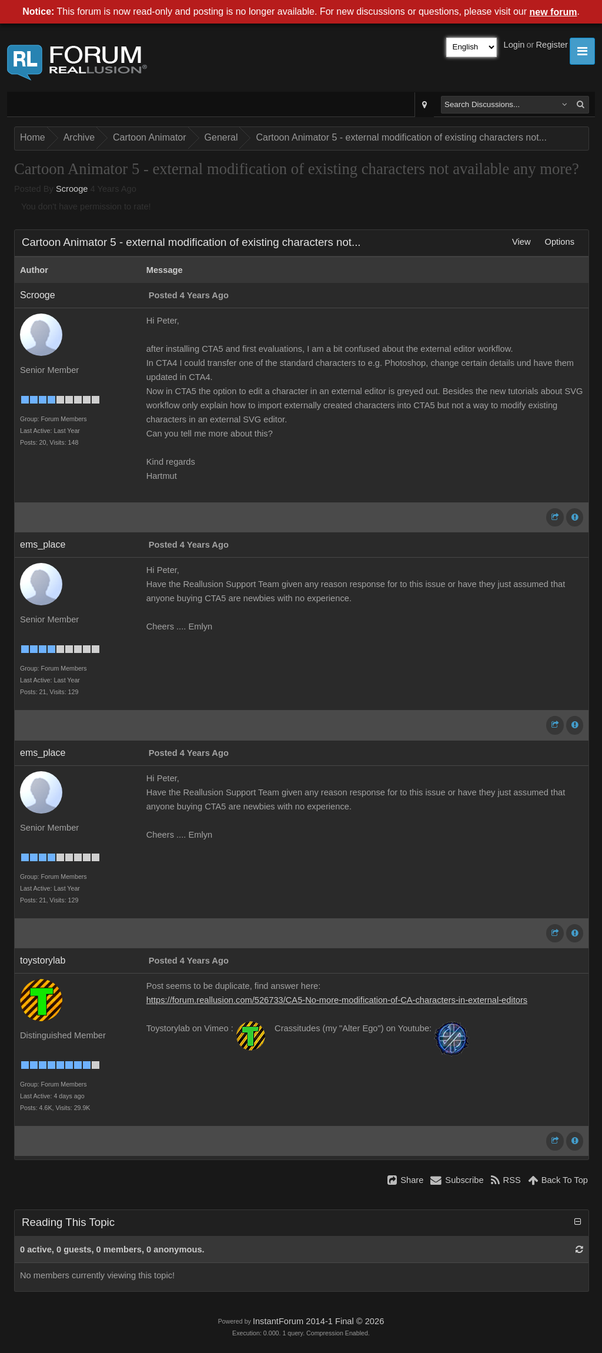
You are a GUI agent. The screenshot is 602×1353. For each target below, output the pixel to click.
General (221, 137)
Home (32, 137)
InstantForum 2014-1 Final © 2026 (318, 1321)
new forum (553, 12)
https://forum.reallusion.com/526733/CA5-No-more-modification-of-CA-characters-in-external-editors (336, 1000)
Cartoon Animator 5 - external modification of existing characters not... (401, 137)
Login (514, 44)
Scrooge (72, 189)
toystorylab (42, 960)
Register (552, 44)
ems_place (42, 544)
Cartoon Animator (149, 137)
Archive (79, 137)
